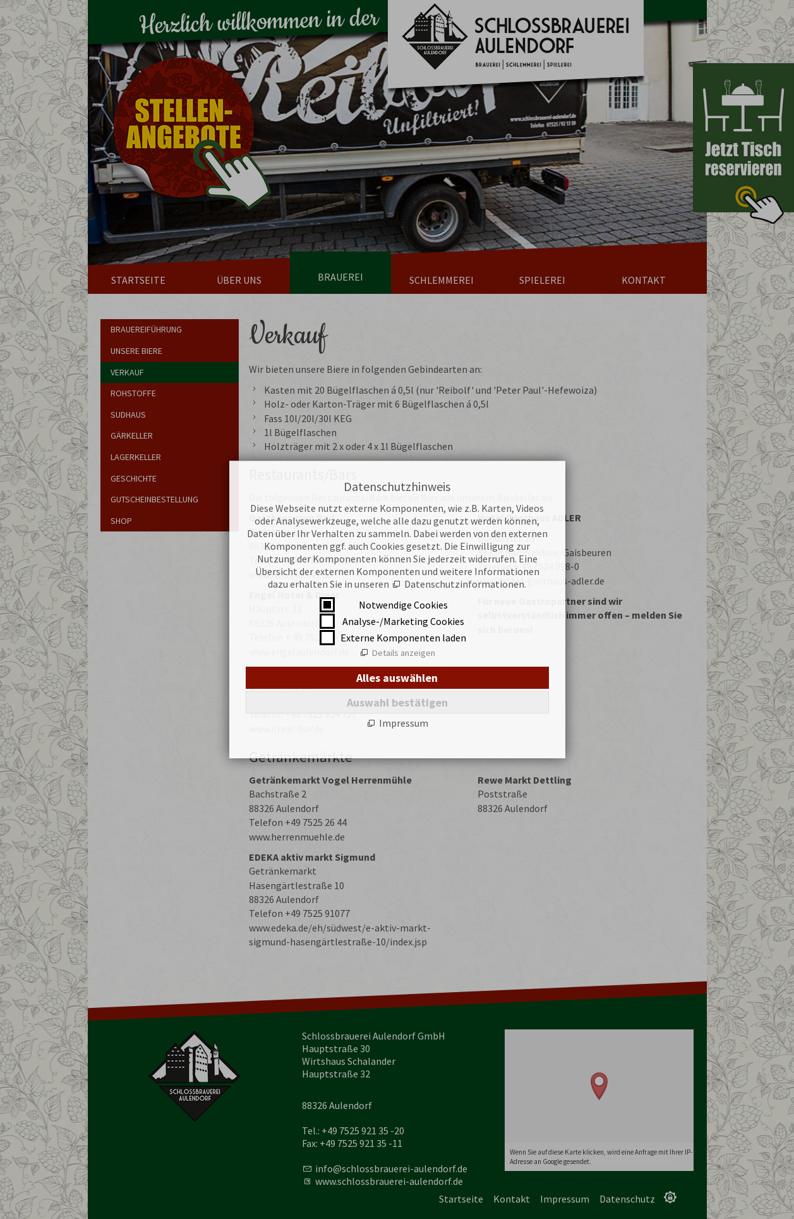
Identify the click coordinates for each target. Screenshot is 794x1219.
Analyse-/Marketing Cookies (403, 621)
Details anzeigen (403, 652)
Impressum (403, 723)
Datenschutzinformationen (464, 584)
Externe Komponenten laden (403, 637)
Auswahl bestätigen (397, 702)
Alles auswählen (397, 677)
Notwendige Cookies (403, 604)
